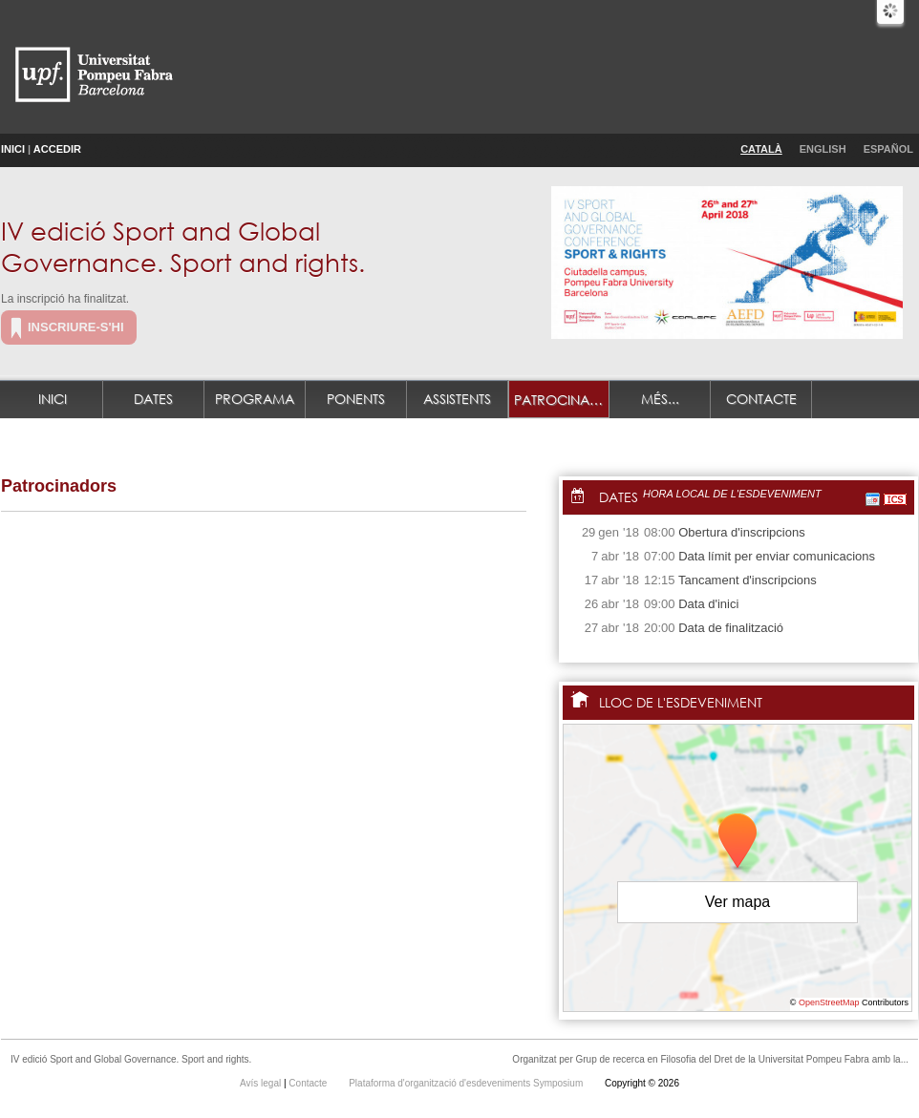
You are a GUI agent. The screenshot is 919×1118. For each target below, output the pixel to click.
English (823, 149)
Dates (153, 399)
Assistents (457, 399)
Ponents (356, 399)
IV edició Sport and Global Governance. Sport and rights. (183, 246)
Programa (254, 399)
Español (888, 149)
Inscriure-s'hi (76, 327)
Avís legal (262, 1083)
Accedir (57, 149)
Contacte (761, 399)
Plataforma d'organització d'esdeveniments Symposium (467, 1083)
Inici (13, 149)
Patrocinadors (561, 399)
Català (761, 149)
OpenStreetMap (829, 1002)
